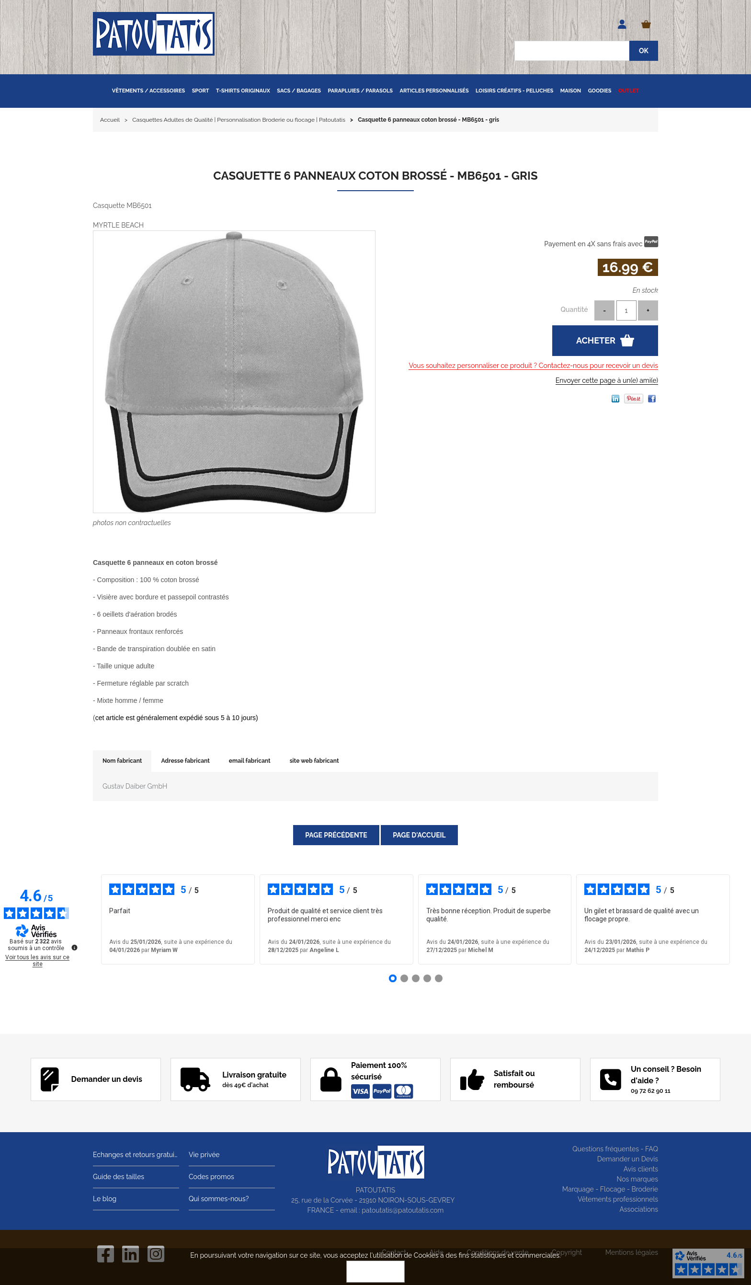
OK (375, 1271)
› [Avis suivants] (743, 919)
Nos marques (637, 1179)
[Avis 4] (427, 978)
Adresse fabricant (185, 760)
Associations (638, 1209)
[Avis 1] (393, 978)
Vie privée (204, 1155)
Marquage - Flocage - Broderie (610, 1189)
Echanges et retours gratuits (136, 1155)
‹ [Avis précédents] (87, 919)
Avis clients (641, 1169)
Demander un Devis (627, 1159)
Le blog (104, 1199)
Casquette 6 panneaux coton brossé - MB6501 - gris (375, 176)
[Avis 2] (404, 978)
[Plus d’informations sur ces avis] (74, 947)
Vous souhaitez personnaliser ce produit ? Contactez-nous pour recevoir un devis (533, 365)
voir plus (359, 919)
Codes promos (211, 1177)
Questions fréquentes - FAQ (615, 1149)
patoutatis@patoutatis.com (403, 1210)
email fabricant (250, 760)
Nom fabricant (122, 760)
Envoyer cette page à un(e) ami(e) (607, 380)
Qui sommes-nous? (219, 1199)
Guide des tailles (118, 1177)
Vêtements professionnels (618, 1199)
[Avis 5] (439, 978)
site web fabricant (314, 760)
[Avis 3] (416, 978)
